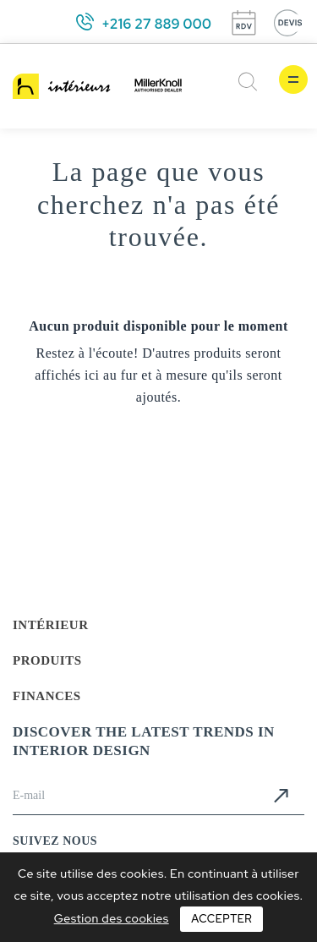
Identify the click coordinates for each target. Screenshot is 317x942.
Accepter (221, 919)
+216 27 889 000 (156, 24)
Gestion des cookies (111, 918)
